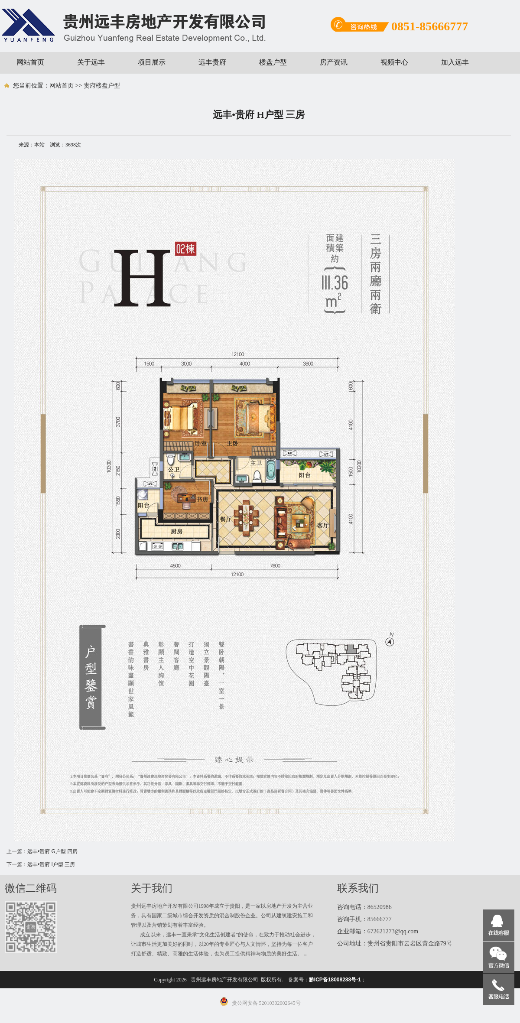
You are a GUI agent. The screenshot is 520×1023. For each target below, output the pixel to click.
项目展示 (152, 62)
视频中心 (394, 62)
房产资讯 (334, 62)
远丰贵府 (212, 62)
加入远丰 (455, 62)
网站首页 (30, 62)
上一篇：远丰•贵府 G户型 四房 (42, 851)
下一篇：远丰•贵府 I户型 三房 (40, 864)
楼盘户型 (273, 62)
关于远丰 (91, 62)
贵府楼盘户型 (102, 85)
